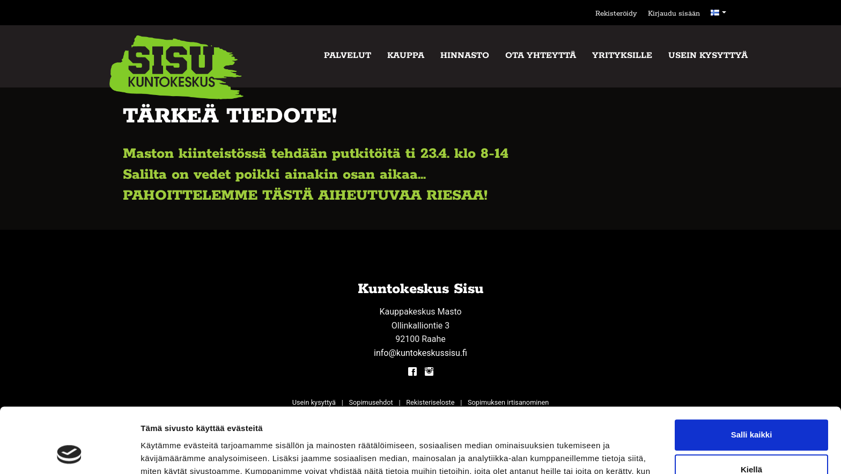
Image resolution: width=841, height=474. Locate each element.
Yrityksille (622, 55)
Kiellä (751, 408)
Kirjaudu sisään (674, 13)
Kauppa (405, 55)
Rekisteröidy (616, 13)
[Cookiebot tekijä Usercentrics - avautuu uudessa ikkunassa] (69, 453)
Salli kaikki (751, 373)
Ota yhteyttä (540, 55)
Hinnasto (464, 55)
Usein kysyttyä (708, 55)
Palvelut (347, 55)
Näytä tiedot (164, 452)
